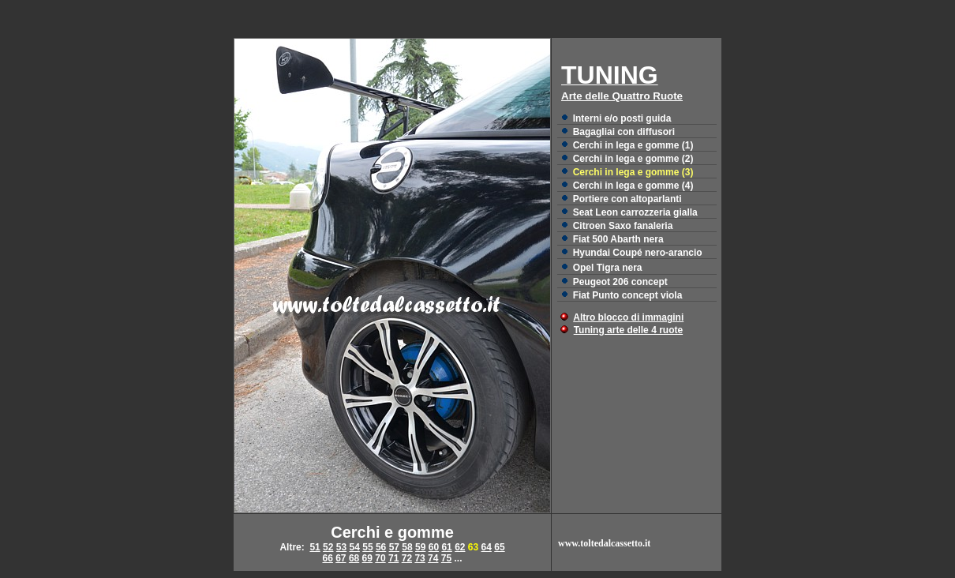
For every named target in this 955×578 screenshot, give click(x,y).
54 (355, 547)
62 (460, 547)
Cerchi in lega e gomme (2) (633, 158)
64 (486, 547)
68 (354, 558)
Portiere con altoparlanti (627, 199)
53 (341, 547)
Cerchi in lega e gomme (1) (633, 145)
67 (340, 558)
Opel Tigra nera (607, 267)
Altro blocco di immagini (628, 317)
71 (393, 558)
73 (419, 558)
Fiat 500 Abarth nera (618, 239)
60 (434, 547)
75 (446, 558)
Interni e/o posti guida (622, 118)
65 (499, 547)
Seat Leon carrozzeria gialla (635, 212)
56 (381, 547)
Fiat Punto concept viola (628, 295)
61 (446, 547)
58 (407, 547)
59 (420, 547)
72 (407, 558)
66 (327, 558)
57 (394, 547)
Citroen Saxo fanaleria (623, 225)
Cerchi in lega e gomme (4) (633, 185)
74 (433, 558)
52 (328, 547)
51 (314, 547)
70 (380, 558)
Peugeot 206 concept (620, 281)
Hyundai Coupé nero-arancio (637, 252)
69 (367, 558)
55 (367, 547)
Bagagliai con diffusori (624, 131)
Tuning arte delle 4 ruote (628, 330)
